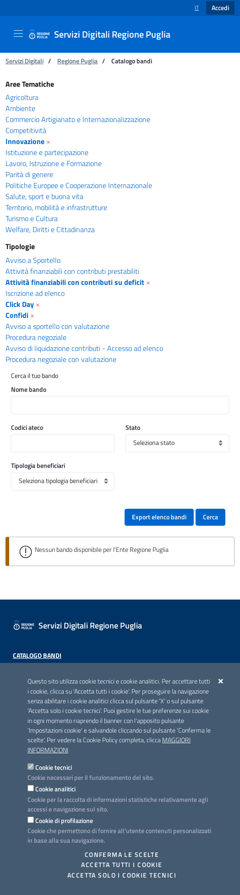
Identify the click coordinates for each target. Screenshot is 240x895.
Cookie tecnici (53, 767)
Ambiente (20, 108)
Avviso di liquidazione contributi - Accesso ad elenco (84, 348)
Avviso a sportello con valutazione (57, 326)
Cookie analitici (55, 789)
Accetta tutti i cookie (121, 865)
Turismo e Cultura (31, 218)
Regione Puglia (77, 61)
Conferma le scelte (122, 855)
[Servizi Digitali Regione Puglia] (104, 34)
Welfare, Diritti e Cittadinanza (50, 229)
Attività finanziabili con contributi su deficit (74, 282)
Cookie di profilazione (64, 820)
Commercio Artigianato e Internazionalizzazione (77, 119)
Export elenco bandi (159, 517)
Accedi (220, 8)
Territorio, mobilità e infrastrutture (56, 207)
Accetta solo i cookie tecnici (121, 875)
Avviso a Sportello (32, 260)
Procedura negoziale (35, 337)
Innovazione (24, 141)
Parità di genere (29, 174)
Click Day (19, 304)
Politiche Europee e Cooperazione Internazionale (78, 185)
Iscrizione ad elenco (35, 293)
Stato (132, 427)
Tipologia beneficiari (38, 465)
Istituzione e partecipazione (46, 152)
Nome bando (28, 389)
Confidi (16, 315)
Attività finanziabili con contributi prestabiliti (72, 271)
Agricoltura (21, 97)
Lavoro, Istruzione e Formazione (53, 163)
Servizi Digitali (24, 61)
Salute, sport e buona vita (44, 196)
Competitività (25, 130)
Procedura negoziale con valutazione (60, 359)
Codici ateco (27, 427)
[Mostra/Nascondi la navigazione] (18, 33)
